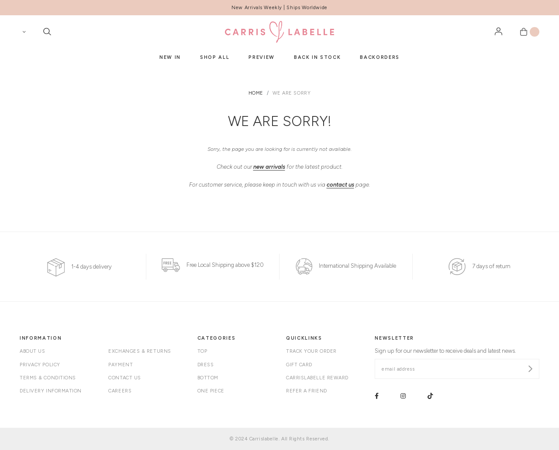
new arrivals (269, 167)
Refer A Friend (306, 391)
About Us (32, 351)
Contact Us (124, 378)
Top (202, 351)
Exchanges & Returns (139, 351)
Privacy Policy (40, 365)
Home (255, 93)
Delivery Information (51, 391)
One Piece (210, 391)
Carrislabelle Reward (317, 378)
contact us (340, 184)
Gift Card (299, 365)
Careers (119, 391)
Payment (120, 365)
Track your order (311, 351)
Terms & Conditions (48, 378)
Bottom (207, 378)
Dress (205, 365)
